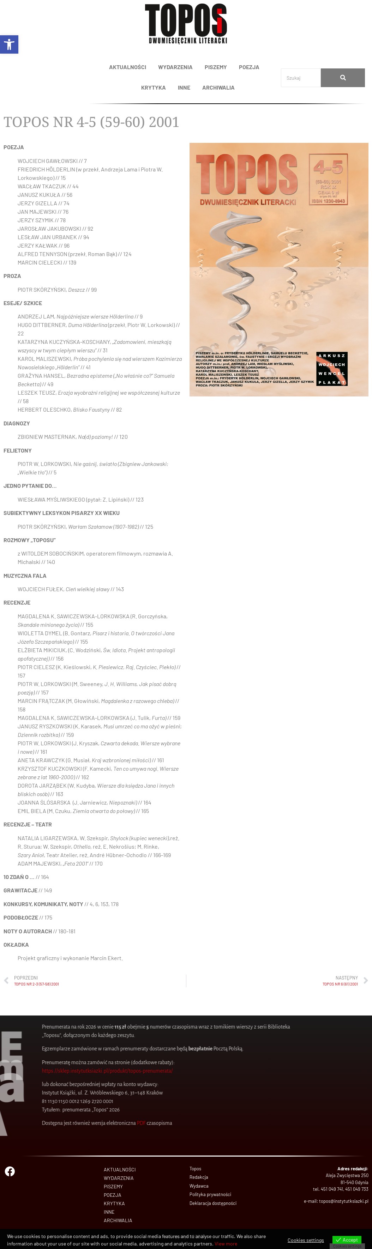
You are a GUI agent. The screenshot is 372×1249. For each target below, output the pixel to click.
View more (226, 1244)
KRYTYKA (153, 87)
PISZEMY (216, 66)
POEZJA (249, 66)
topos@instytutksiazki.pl (343, 1201)
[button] (9, 44)
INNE (184, 87)
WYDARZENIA (175, 66)
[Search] (301, 77)
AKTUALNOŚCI (127, 66)
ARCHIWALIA (218, 87)
